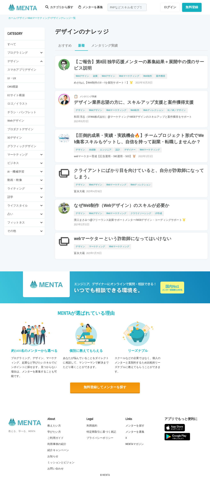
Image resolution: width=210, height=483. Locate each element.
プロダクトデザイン (20, 129)
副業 (95, 76)
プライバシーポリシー (100, 437)
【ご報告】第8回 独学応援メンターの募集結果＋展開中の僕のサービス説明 (139, 65)
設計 (117, 150)
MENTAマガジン (135, 443)
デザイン (22, 18)
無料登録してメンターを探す (105, 387)
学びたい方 (54, 431)
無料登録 (192, 7)
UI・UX (11, 78)
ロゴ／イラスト (17, 103)
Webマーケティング (39, 18)
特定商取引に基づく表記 (101, 431)
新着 (81, 45)
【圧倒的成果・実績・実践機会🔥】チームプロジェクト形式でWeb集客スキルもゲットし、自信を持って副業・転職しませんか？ (139, 138)
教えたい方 (54, 425)
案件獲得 (160, 76)
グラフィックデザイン (22, 146)
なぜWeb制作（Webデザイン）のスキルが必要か (121, 205)
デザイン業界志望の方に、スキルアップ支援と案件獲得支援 (134, 102)
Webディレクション (153, 110)
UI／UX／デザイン (177, 110)
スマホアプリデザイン (22, 69)
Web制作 (147, 76)
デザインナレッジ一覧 (63, 18)
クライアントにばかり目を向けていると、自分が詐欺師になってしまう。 (139, 173)
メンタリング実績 (104, 45)
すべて (11, 44)
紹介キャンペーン (58, 450)
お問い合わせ (55, 468)
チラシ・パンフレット (22, 112)
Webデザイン (15, 120)
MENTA (106, 474)
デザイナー (130, 150)
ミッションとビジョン (60, 462)
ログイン (170, 7)
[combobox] (127, 7)
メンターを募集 (90, 7)
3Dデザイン (14, 137)
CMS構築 (12, 86)
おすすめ (65, 45)
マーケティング (97, 246)
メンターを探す (135, 425)
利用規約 (92, 425)
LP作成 (158, 213)
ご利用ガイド (55, 437)
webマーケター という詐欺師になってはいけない (122, 239)
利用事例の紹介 (56, 443)
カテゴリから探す (59, 7)
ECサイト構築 (16, 95)
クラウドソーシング (141, 213)
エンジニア (105, 150)
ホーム (12, 18)
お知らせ (52, 456)
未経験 (92, 150)
